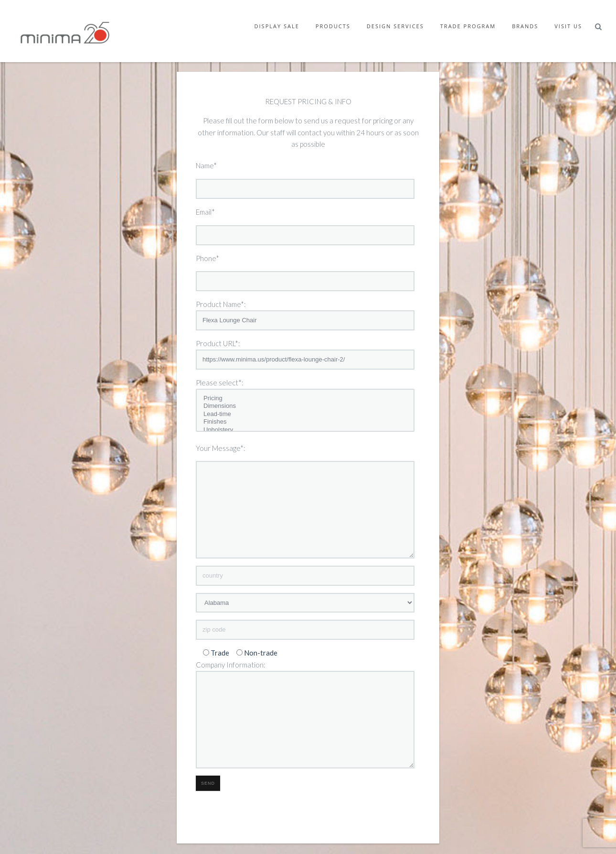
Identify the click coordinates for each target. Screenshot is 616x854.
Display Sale (277, 26)
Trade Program (468, 26)
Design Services (395, 26)
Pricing (305, 398)
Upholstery (305, 430)
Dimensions (305, 406)
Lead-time (305, 414)
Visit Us (568, 26)
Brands (525, 26)
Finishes (305, 422)
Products (333, 26)
